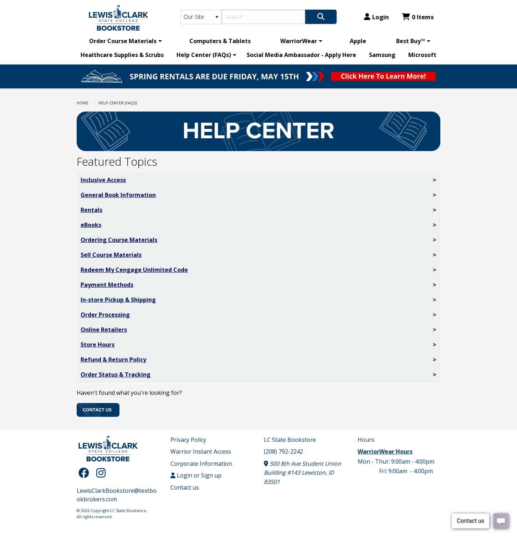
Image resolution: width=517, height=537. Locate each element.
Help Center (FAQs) (203, 55)
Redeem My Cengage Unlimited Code (134, 270)
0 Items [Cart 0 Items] (418, 17)
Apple (358, 41)
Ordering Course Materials (119, 240)
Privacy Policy (188, 440)
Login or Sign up (195, 475)
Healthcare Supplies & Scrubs (122, 55)
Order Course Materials (123, 41)
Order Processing (105, 315)
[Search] (264, 17)
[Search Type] (201, 17)
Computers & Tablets (220, 41)
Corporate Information (201, 464)
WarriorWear (298, 41)
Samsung (382, 55)
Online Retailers (104, 330)
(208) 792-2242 (283, 451)
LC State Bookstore (290, 440)
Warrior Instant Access (200, 451)
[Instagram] (101, 472)
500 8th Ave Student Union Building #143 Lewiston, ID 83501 (302, 473)
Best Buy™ (410, 41)
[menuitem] (124, 41)
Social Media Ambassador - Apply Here (301, 55)
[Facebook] (85, 472)
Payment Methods (107, 285)
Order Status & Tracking (115, 374)
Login (376, 17)
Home (82, 102)
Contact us (184, 487)
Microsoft (422, 55)
